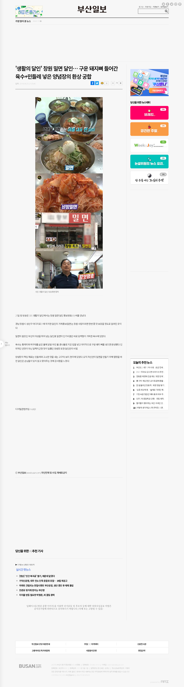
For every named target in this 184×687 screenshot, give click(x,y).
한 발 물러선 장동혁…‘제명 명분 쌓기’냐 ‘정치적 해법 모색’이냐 (159, 385)
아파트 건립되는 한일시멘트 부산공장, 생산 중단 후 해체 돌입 (46, 585)
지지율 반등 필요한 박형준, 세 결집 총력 (37, 594)
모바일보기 (164, 7)
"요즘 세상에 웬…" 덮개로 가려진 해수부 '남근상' (154, 389)
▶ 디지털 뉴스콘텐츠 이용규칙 (24, 565)
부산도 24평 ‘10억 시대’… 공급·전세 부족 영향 (153, 367)
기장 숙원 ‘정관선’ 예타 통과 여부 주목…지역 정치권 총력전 (158, 394)
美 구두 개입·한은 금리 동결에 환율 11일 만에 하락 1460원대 (159, 380)
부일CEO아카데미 (91, 644)
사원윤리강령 (91, 650)
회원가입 (148, 7)
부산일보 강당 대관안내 (41, 644)
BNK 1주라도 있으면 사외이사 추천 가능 (151, 372)
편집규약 (141, 650)
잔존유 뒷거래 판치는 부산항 (32, 590)
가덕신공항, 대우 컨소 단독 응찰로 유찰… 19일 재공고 (43, 580)
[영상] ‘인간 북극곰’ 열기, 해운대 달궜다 (37, 576)
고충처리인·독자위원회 (41, 650)
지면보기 (156, 7)
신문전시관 (141, 644)
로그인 (141, 7)
